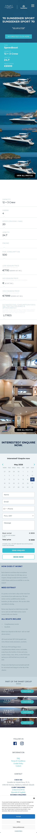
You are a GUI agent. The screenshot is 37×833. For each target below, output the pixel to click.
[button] (34, 798)
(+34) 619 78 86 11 (18, 795)
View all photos (25, 176)
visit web (27, 689)
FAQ (18, 757)
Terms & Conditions (18, 759)
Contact (18, 764)
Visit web (27, 721)
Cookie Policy (18, 831)
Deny (18, 822)
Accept (18, 816)
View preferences (18, 827)
